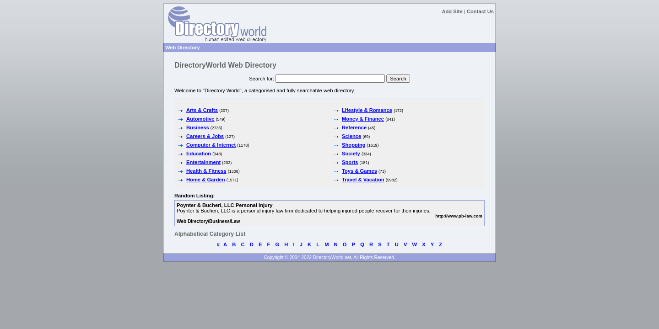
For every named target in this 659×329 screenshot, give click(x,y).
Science (351, 136)
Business (197, 127)
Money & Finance (363, 119)
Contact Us (480, 11)
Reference (354, 127)
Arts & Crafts (202, 110)
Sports (350, 162)
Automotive (200, 119)
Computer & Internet (211, 145)
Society (351, 153)
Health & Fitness (206, 171)
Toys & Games (359, 171)
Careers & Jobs (205, 136)
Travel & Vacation (363, 179)
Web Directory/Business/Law (208, 221)
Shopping (354, 145)
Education (198, 153)
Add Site (452, 11)
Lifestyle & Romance (367, 110)
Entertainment (203, 162)
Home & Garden (205, 179)
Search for (261, 78)
